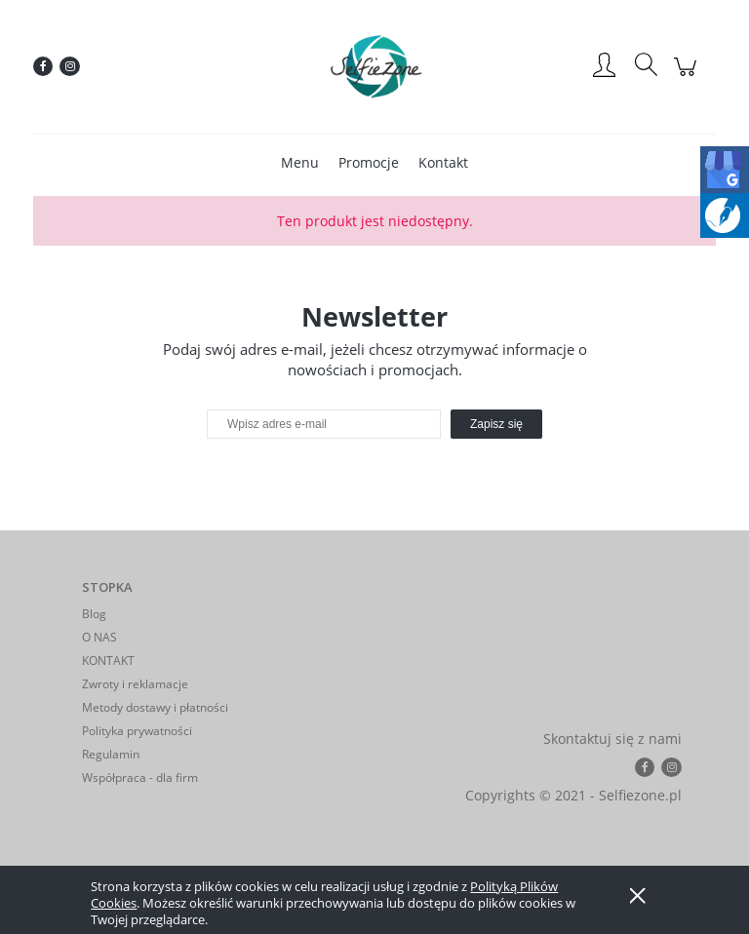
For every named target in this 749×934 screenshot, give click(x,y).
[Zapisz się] (496, 424)
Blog (94, 613)
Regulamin (110, 754)
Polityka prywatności (137, 730)
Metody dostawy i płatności (155, 707)
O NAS (99, 637)
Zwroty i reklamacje (135, 684)
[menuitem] (300, 162)
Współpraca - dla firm (140, 777)
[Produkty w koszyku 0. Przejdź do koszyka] (688, 76)
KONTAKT (108, 660)
